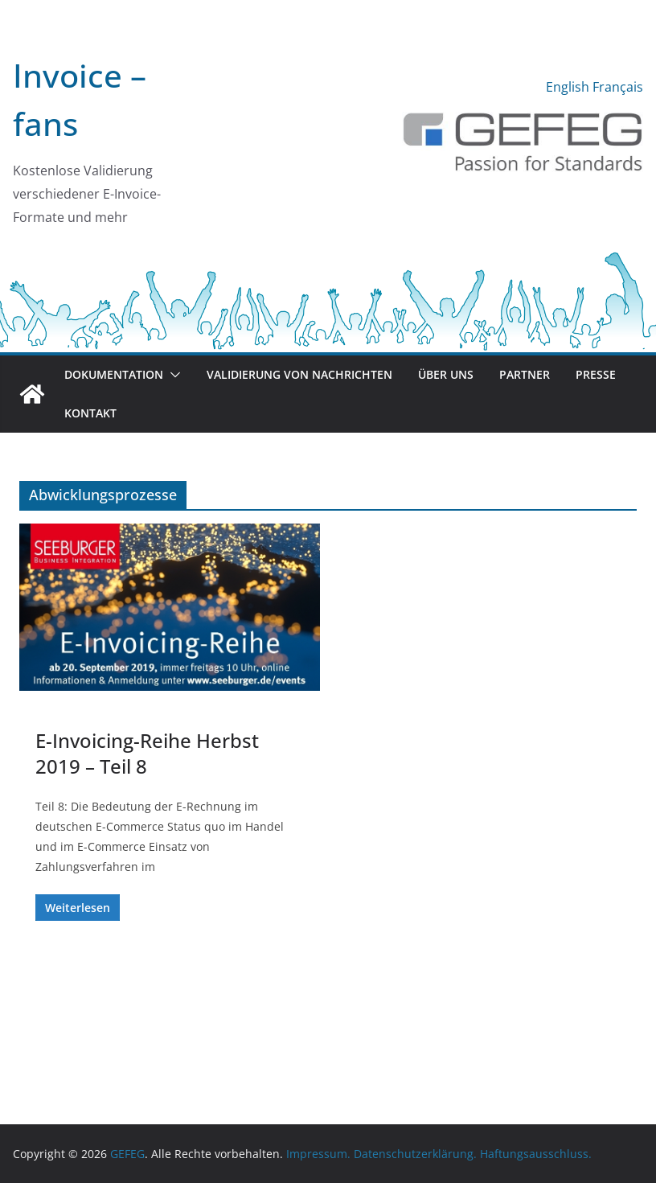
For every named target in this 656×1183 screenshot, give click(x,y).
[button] (172, 375)
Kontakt (90, 413)
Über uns (446, 374)
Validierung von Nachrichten (299, 374)
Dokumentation (113, 374)
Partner (524, 374)
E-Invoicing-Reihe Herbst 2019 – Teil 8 (147, 752)
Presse (596, 374)
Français (617, 87)
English (567, 87)
